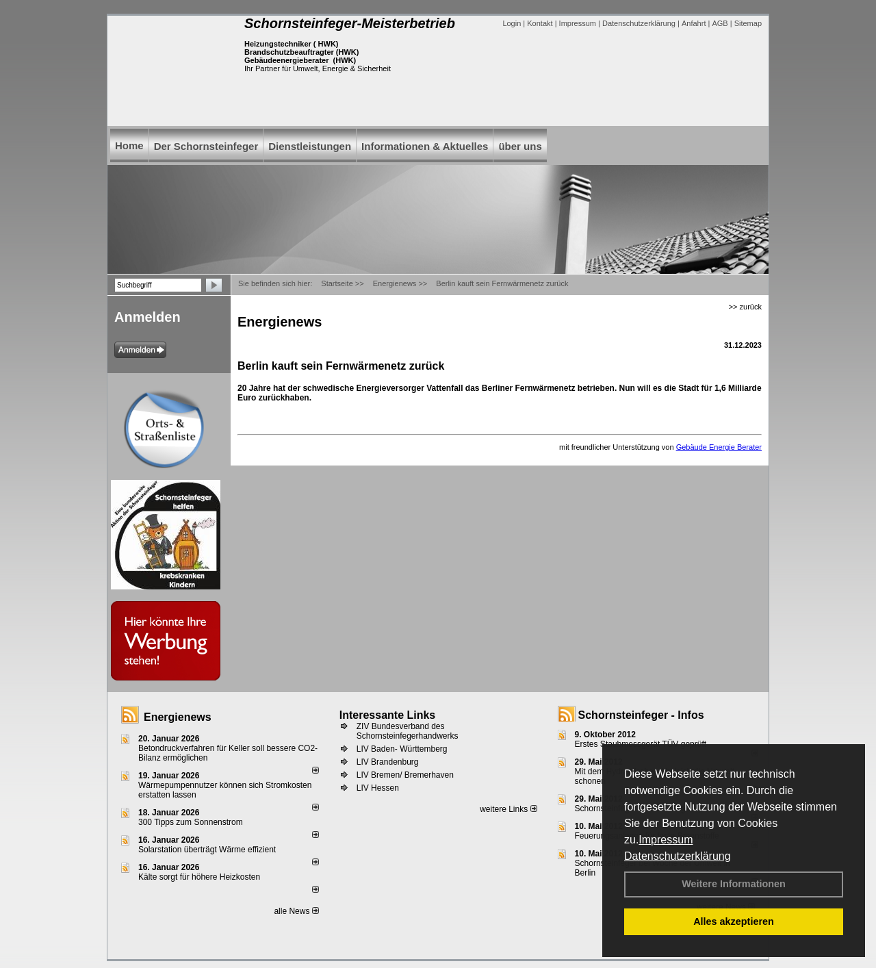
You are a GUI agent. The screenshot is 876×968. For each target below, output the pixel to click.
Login (511, 23)
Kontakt (539, 23)
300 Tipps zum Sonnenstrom (190, 822)
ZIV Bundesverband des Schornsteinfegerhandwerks (408, 731)
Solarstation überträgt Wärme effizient (207, 849)
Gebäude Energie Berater (719, 447)
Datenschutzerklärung (677, 856)
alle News (296, 911)
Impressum (666, 839)
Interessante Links (387, 715)
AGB (719, 23)
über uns (519, 146)
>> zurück (745, 307)
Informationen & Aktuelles (424, 146)
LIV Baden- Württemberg (402, 749)
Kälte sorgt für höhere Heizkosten (200, 877)
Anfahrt (694, 23)
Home (129, 145)
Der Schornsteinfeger (206, 146)
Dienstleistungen (309, 146)
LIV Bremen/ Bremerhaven (405, 775)
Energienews (177, 717)
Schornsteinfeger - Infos (641, 715)
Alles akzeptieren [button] (733, 921)
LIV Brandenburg (388, 762)
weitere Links (508, 809)
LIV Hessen (378, 788)
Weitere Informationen (734, 883)
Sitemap (748, 23)
